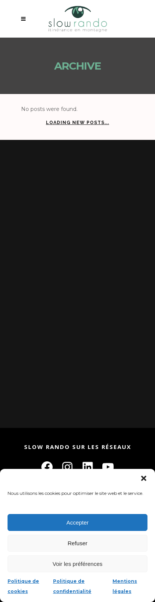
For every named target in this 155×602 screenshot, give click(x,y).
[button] (143, 478)
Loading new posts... (77, 122)
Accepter (77, 522)
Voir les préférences (78, 564)
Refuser (78, 543)
